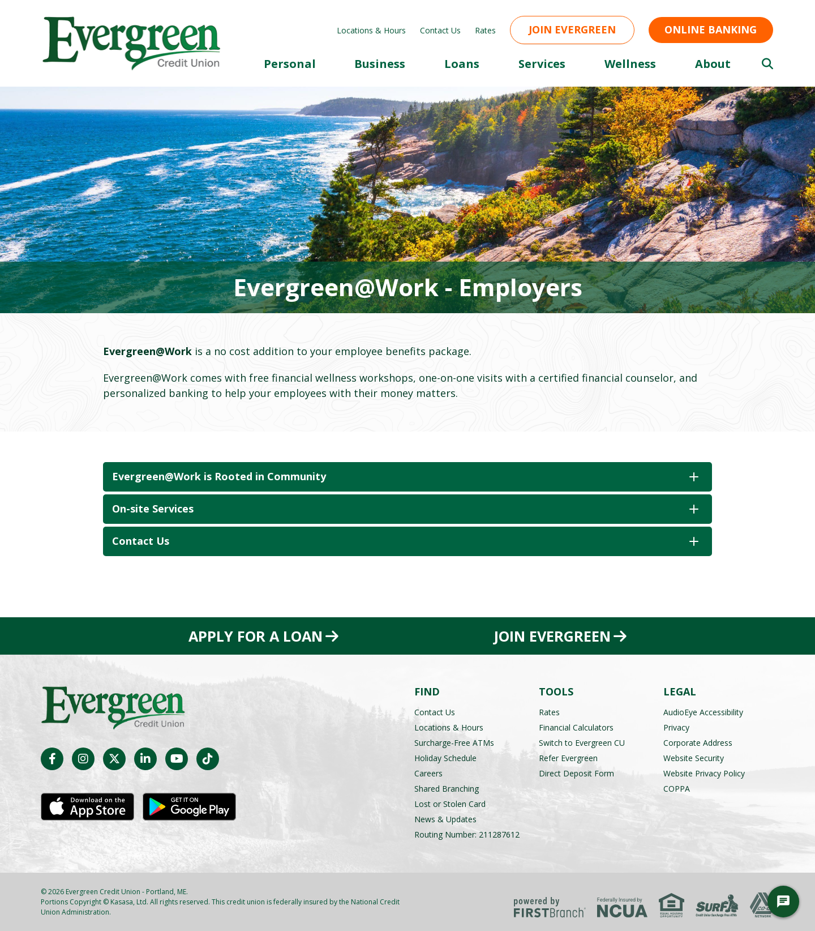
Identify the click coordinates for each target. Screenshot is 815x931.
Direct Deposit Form (576, 772)
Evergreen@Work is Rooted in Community (220, 476)
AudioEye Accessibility (703, 711)
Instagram (83, 759)
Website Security (693, 757)
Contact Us (440, 30)
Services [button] (541, 63)
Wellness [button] (630, 63)
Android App (189, 807)
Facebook (52, 759)
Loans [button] (461, 63)
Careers (428, 772)
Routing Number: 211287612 (467, 833)
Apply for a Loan (255, 636)
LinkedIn (145, 759)
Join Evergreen (572, 29)
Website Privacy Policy (704, 772)
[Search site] (767, 64)
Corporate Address (697, 742)
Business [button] (379, 63)
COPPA (676, 788)
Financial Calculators (576, 726)
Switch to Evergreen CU (582, 742)
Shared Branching (446, 788)
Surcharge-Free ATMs (454, 742)
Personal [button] (290, 63)
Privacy (676, 726)
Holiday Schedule (445, 757)
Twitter (114, 759)
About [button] (713, 63)
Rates (485, 30)
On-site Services (153, 508)
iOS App (87, 807)
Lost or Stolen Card (450, 803)
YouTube (176, 759)
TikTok (207, 759)
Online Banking (710, 29)
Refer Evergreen (568, 757)
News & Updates (445, 818)
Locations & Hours (371, 30)
